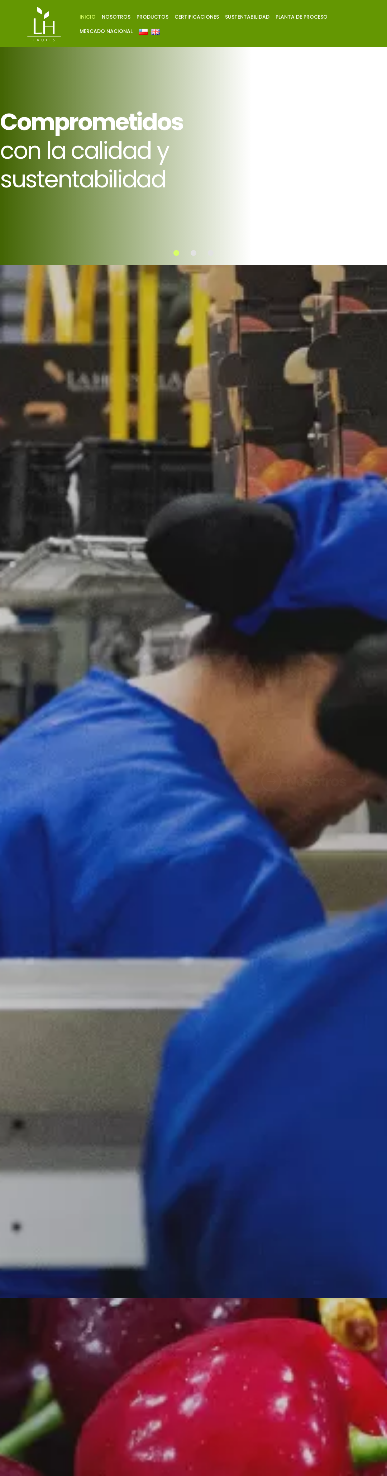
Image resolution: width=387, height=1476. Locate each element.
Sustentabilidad (247, 16)
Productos (152, 16)
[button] (176, 253)
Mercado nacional (106, 31)
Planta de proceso (302, 16)
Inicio (88, 16)
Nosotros (116, 16)
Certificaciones (197, 16)
